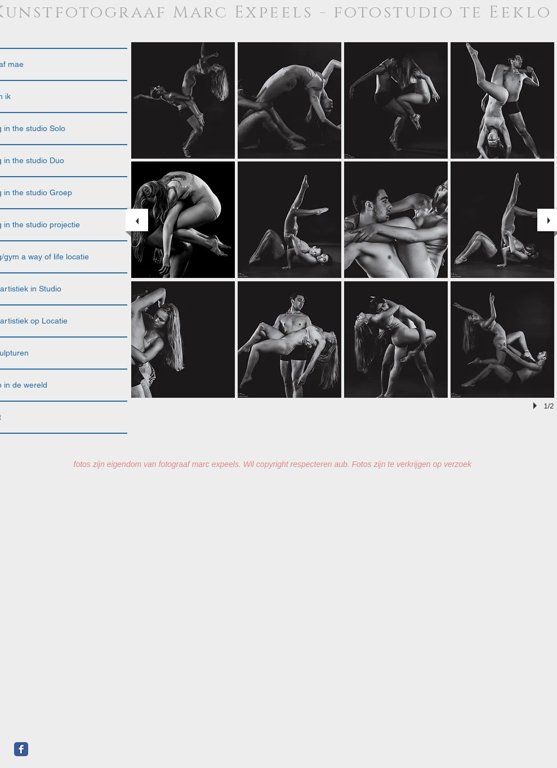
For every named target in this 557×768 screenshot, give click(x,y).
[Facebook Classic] (21, 749)
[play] (536, 405)
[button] (183, 100)
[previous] (137, 220)
